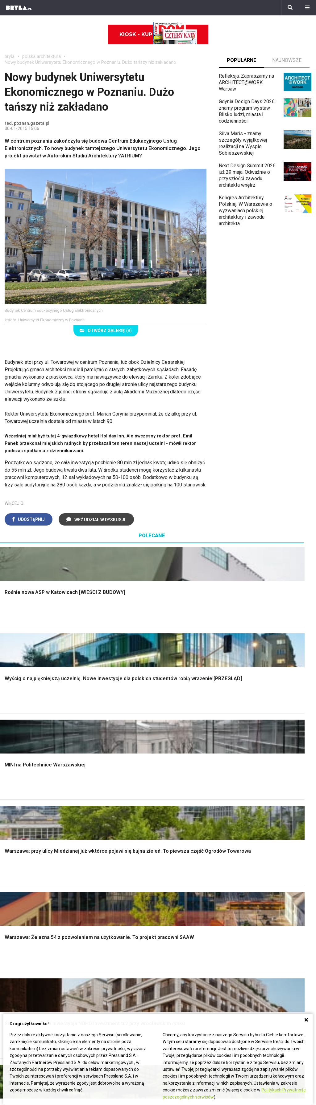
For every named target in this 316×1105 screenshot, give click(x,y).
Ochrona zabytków (261, 952)
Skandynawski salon (111, 876)
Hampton (256, 799)
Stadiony (93, 945)
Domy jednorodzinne (106, 931)
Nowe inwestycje (181, 965)
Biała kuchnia (182, 862)
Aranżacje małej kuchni (192, 876)
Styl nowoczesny (28, 890)
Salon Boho (101, 883)
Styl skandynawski (267, 812)
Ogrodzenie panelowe (112, 806)
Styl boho (257, 792)
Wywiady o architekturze (189, 972)
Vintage (18, 869)
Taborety (256, 897)
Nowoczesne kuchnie (191, 883)
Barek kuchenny (264, 876)
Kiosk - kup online (158, 34)
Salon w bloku (104, 869)
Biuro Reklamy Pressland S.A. (36, 1008)
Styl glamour (260, 806)
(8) (106, 330)
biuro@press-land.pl (26, 1001)
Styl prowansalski (266, 833)
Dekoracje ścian (185, 792)
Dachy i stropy (104, 820)
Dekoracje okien (185, 806)
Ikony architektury (182, 931)
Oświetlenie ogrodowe (34, 792)
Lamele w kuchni (186, 890)
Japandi (18, 883)
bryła (10, 56)
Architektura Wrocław (27, 945)
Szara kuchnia (183, 869)
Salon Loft (100, 890)
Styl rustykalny (262, 820)
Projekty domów (106, 792)
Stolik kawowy (262, 883)
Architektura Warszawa (29, 931)
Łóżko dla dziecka (266, 862)
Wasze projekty (258, 938)
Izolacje (97, 812)
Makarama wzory (186, 799)
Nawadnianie (23, 799)
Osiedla (92, 938)
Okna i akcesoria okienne (116, 826)
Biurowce (94, 952)
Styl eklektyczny (27, 862)
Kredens (256, 869)
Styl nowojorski (26, 876)
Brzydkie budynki (23, 965)
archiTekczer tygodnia (265, 931)
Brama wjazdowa (107, 833)
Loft (251, 826)
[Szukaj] (290, 7)
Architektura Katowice (28, 958)
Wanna (175, 820)
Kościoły (172, 945)
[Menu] (307, 7)
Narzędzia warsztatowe (114, 799)
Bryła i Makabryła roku (265, 945)
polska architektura (41, 56)
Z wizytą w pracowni (264, 958)
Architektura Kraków (26, 938)
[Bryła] (19, 7)
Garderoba (179, 812)
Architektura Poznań (26, 952)
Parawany (257, 890)
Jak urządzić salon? (110, 862)
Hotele (170, 958)
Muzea (170, 938)
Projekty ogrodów (29, 806)
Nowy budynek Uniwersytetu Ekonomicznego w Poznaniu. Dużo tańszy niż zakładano (90, 62)
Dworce (92, 958)
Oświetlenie (180, 826)
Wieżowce (174, 952)
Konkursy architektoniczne (270, 965)
